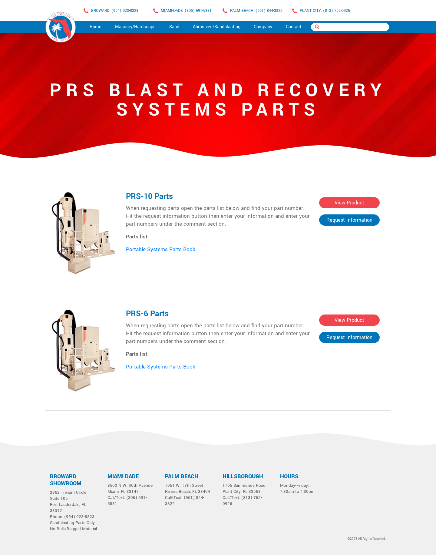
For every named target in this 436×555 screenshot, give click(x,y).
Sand (174, 27)
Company (263, 27)
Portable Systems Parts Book (160, 249)
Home (95, 27)
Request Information (349, 220)
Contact (293, 27)
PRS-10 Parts (149, 196)
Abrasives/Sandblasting (216, 27)
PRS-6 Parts (147, 313)
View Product (349, 202)
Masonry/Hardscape (135, 27)
